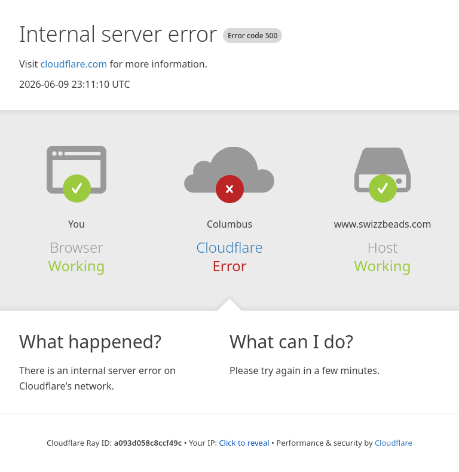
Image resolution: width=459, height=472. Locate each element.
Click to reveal (244, 442)
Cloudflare (229, 247)
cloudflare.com (73, 64)
